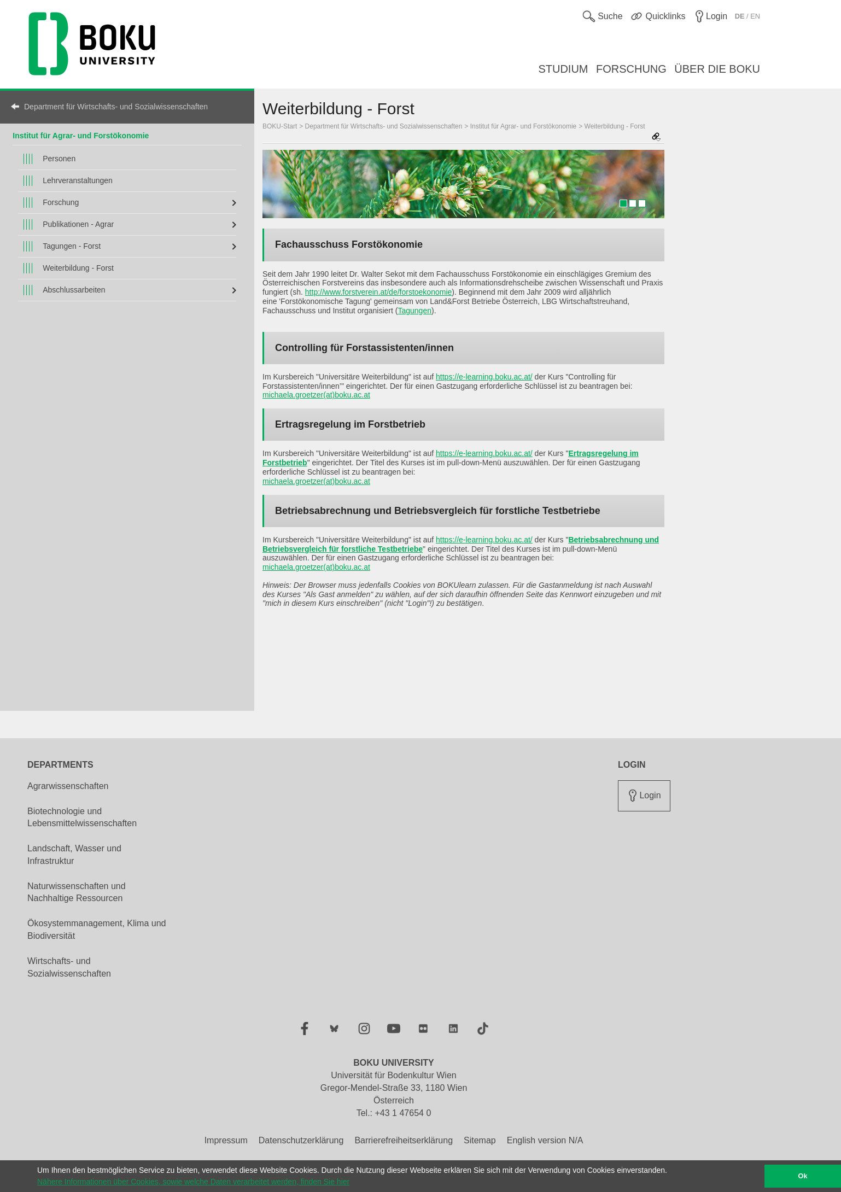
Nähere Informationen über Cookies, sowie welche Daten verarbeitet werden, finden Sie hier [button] (193, 1181)
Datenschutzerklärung (301, 1140)
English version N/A (545, 1140)
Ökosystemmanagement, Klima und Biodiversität (96, 929)
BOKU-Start (279, 126)
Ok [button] (803, 1176)
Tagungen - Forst (72, 246)
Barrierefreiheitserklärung (403, 1140)
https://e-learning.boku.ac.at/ (484, 376)
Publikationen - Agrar (78, 224)
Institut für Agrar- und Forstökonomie (81, 135)
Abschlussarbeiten (74, 289)
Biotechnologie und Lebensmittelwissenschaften (82, 817)
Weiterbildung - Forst (78, 268)
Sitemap (480, 1140)
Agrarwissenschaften (68, 786)
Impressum (226, 1140)
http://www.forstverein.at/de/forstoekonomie (378, 292)
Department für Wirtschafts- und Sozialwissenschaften (116, 106)
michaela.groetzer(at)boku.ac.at (316, 394)
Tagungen (414, 310)
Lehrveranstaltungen (78, 180)
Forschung (61, 202)
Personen (59, 158)
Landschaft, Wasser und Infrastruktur (74, 855)
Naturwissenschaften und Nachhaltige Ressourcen (76, 892)
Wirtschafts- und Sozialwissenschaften (69, 967)
